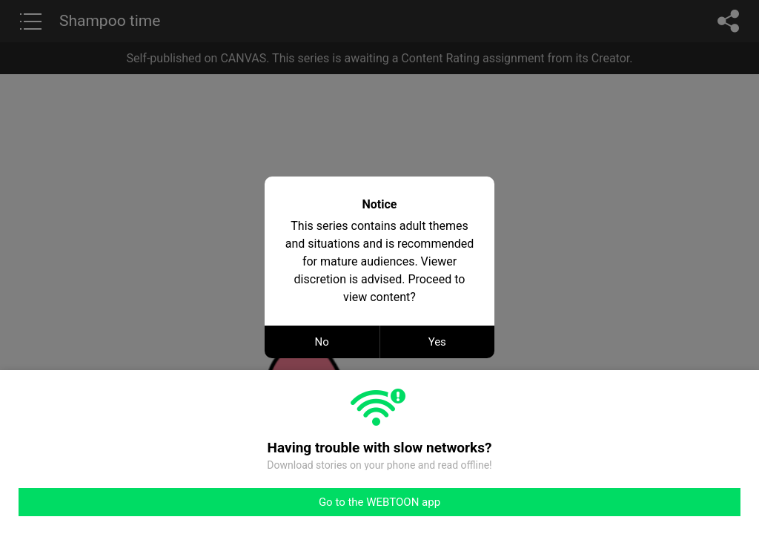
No (322, 342)
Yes (437, 342)
